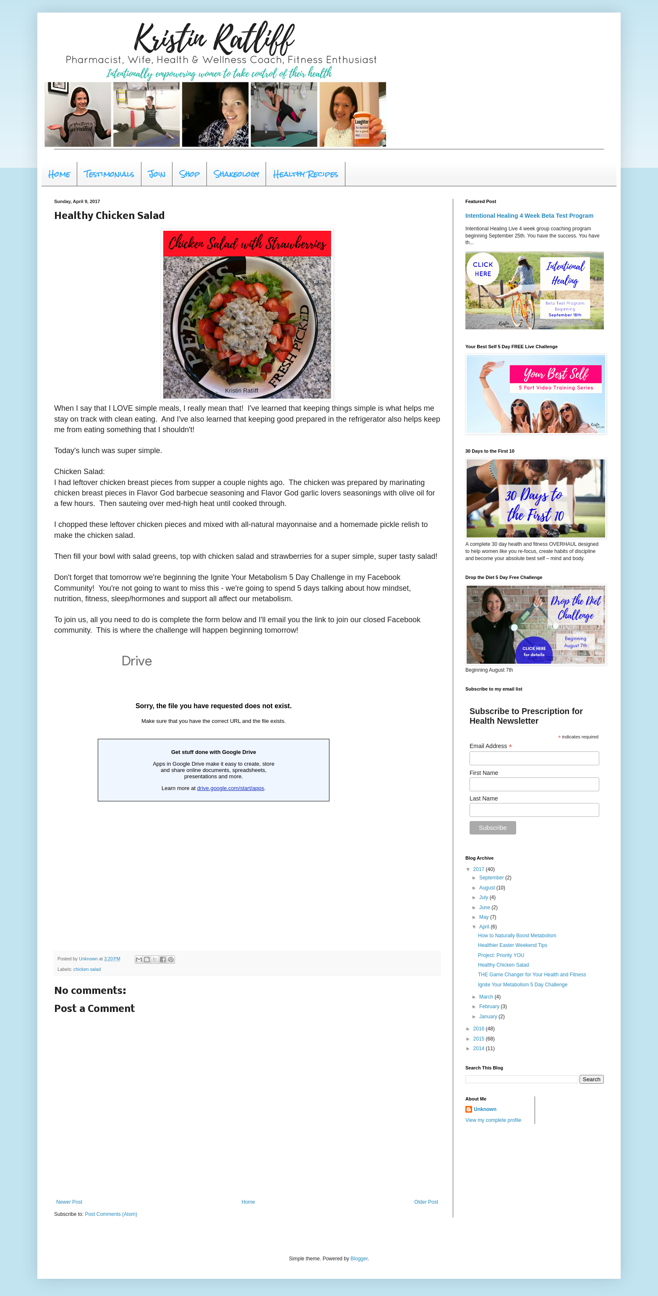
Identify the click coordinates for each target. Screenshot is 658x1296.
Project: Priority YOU (501, 955)
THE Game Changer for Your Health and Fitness (532, 975)
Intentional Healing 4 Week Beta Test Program (529, 215)
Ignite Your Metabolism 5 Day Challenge (522, 985)
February (490, 1006)
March (487, 997)
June (485, 907)
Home (59, 174)
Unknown (485, 1109)
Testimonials (109, 174)
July (484, 897)
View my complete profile (493, 1120)
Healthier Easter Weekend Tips (512, 945)
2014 (479, 1048)
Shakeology (236, 174)
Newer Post (69, 1202)
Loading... (213, 793)
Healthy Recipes (305, 174)
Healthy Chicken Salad (503, 965)
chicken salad (87, 969)
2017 (479, 869)
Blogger (359, 1259)
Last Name (484, 798)
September (492, 878)
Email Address (491, 746)
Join (157, 174)
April (485, 927)
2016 (479, 1029)
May (484, 917)
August (487, 888)
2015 (479, 1039)
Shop (190, 174)
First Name (484, 772)
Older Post (426, 1202)
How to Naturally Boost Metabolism (517, 936)
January (489, 1017)
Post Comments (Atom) (111, 1214)
